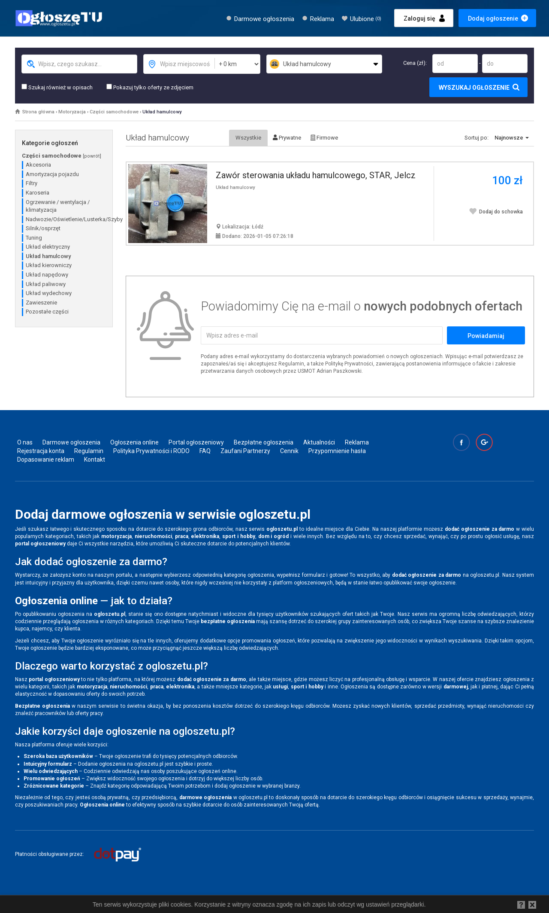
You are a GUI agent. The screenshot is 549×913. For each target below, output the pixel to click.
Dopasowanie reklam (45, 459)
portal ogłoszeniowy (40, 544)
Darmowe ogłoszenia (264, 19)
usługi (280, 687)
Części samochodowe (114, 112)
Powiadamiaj (486, 335)
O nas (25, 442)
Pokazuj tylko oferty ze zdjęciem (149, 87)
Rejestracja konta (40, 450)
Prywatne (287, 137)
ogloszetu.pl (282, 529)
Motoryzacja (72, 112)
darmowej (455, 687)
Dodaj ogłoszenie (493, 18)
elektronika (205, 536)
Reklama (322, 19)
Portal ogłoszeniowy (196, 442)
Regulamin (88, 450)
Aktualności (319, 442)
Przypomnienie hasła (337, 450)
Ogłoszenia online (134, 442)
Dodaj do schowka (496, 212)
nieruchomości (153, 536)
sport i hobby (238, 536)
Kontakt (94, 459)
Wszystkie (248, 137)
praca (181, 536)
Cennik (289, 450)
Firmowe (324, 137)
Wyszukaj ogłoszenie (474, 87)
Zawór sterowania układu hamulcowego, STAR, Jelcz (316, 175)
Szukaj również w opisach (57, 87)
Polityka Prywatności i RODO (151, 450)
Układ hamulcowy (161, 112)
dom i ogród (273, 536)
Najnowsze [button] (512, 137)
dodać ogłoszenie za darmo (479, 529)
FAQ (205, 450)
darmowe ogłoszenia (205, 797)
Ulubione (365, 19)
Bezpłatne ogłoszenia (263, 442)
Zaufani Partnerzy (245, 450)
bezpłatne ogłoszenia (228, 621)
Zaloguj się (419, 18)
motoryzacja (116, 536)
